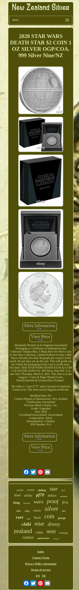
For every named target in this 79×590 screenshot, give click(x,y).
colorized (63, 496)
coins (39, 532)
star (54, 489)
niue (39, 523)
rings (27, 511)
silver (52, 508)
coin (49, 516)
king (16, 502)
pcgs (28, 519)
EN (38, 575)
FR (44, 575)
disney (54, 524)
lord (63, 490)
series (20, 490)
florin (37, 517)
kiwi (17, 495)
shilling (42, 490)
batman (26, 503)
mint (51, 531)
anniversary (43, 538)
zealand (23, 531)
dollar (28, 495)
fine (63, 511)
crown (30, 490)
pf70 (40, 494)
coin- (18, 511)
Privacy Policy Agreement (41, 563)
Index (40, 551)
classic (37, 510)
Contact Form (40, 557)
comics (28, 537)
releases (56, 539)
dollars (52, 495)
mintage (63, 532)
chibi (26, 524)
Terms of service (40, 569)
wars (38, 501)
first (65, 502)
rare (19, 517)
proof (52, 501)
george (62, 517)
